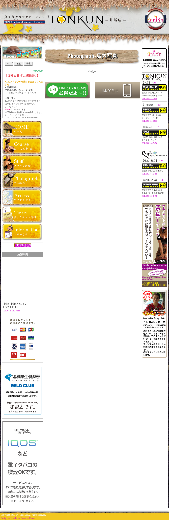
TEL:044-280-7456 (11, 310)
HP (154, 82)
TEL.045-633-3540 (149, 98)
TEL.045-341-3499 (149, 174)
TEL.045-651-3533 (149, 121)
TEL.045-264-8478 (149, 196)
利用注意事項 (23, 245)
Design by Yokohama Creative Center (18, 518)
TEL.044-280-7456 (149, 143)
